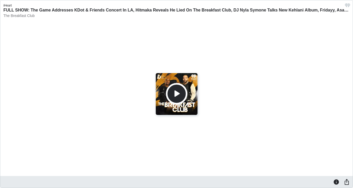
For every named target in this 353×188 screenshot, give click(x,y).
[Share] (347, 182)
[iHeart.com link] (347, 6)
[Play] (176, 93)
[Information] (336, 182)
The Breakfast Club (19, 16)
